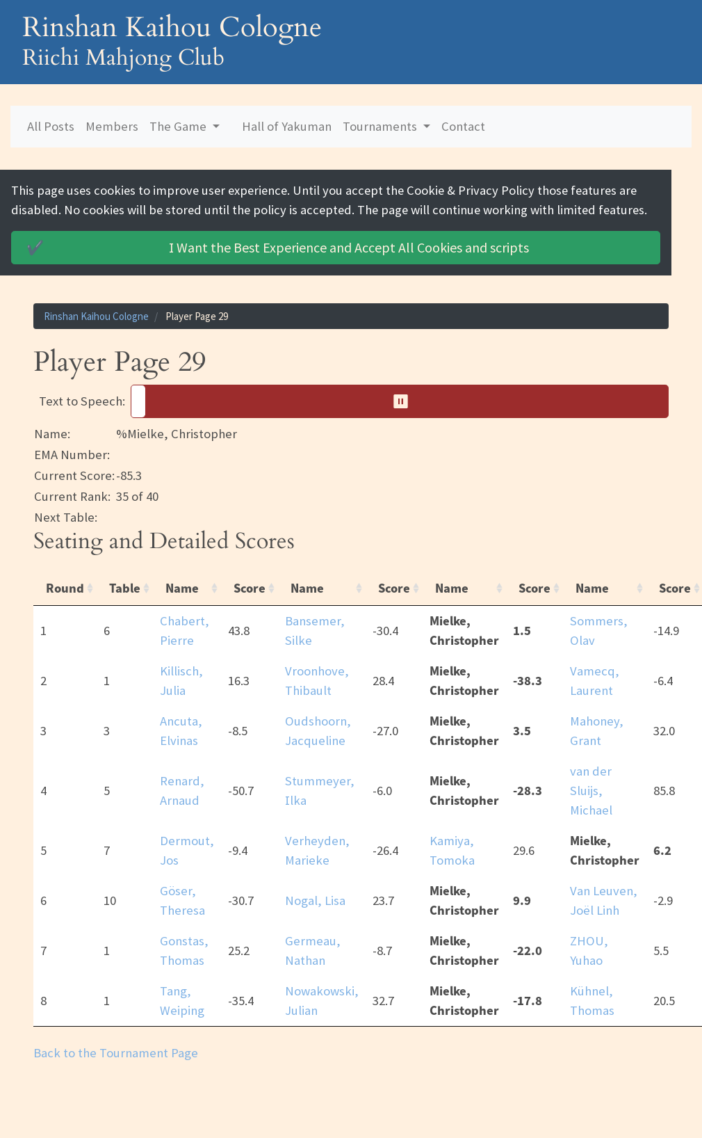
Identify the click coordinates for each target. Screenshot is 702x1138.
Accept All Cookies (280, 247)
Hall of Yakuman (287, 126)
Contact (463, 126)
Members (111, 126)
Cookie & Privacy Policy (478, 190)
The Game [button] (179, 126)
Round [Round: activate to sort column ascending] (65, 588)
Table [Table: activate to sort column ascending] (124, 588)
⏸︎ (405, 401)
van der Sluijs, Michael (591, 790)
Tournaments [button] (381, 126)
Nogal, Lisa (315, 900)
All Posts (50, 126)
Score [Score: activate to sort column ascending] (250, 588)
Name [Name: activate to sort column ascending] (182, 588)
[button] (400, 402)
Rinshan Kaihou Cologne (96, 316)
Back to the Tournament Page (115, 1053)
